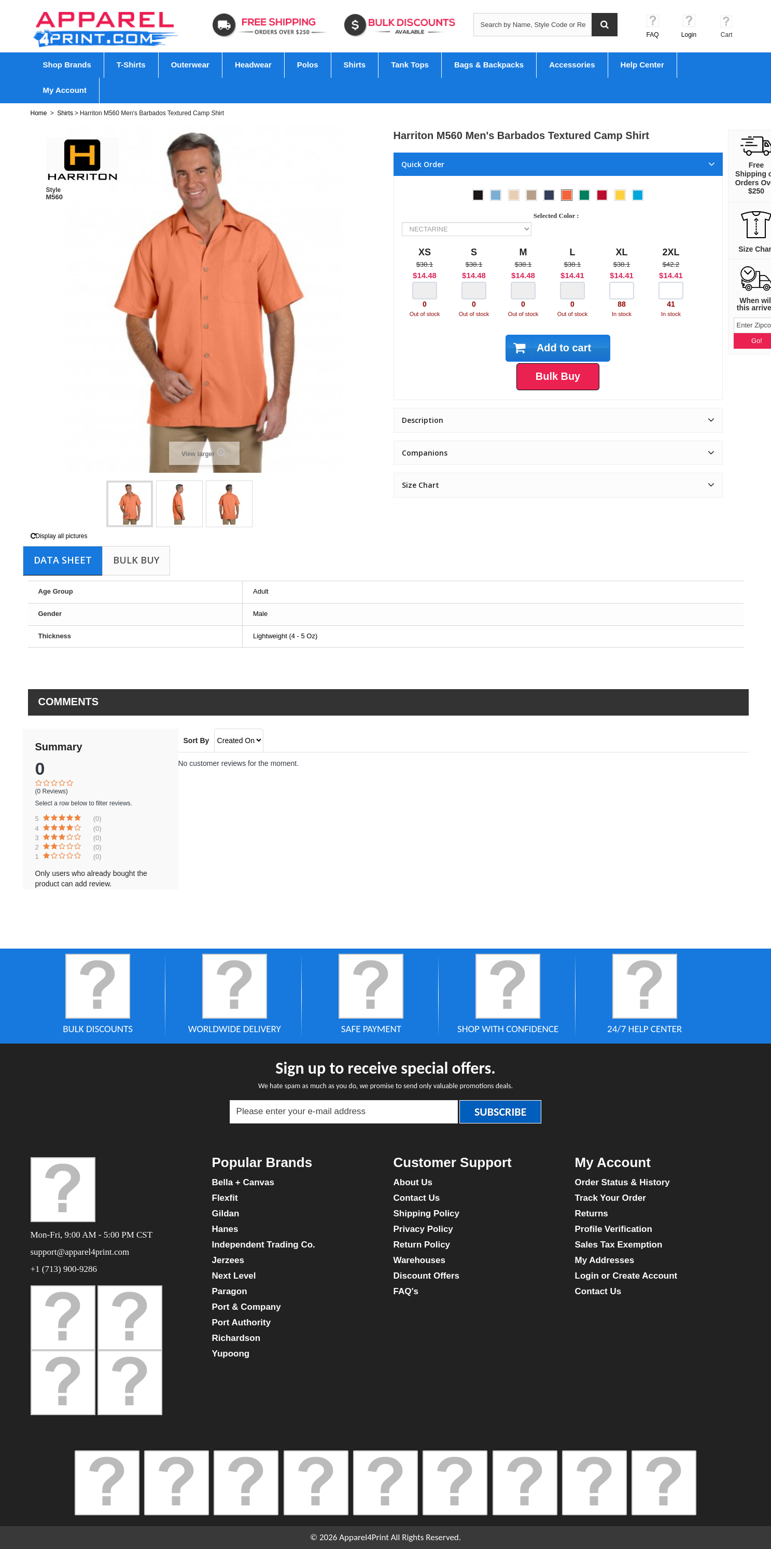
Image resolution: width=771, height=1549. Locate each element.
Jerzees (228, 1260)
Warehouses (419, 1260)
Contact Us (417, 1198)
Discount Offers (427, 1276)
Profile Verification (613, 1229)
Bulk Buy (136, 560)
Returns (591, 1213)
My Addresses (605, 1260)
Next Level (234, 1276)
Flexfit (225, 1198)
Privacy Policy (423, 1229)
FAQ (652, 34)
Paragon (229, 1291)
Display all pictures (59, 536)
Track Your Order (610, 1198)
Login (688, 34)
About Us (413, 1182)
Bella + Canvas (243, 1182)
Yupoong (231, 1354)
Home (39, 113)
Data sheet (63, 560)
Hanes (225, 1229)
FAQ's (406, 1291)
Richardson (236, 1338)
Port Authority (241, 1322)
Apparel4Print (364, 1537)
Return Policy (422, 1245)
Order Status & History (622, 1182)
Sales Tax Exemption (619, 1245)
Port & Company (246, 1307)
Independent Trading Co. (263, 1245)
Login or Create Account (626, 1276)
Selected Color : (558, 216)
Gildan (226, 1213)
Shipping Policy (427, 1213)
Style (53, 190)
